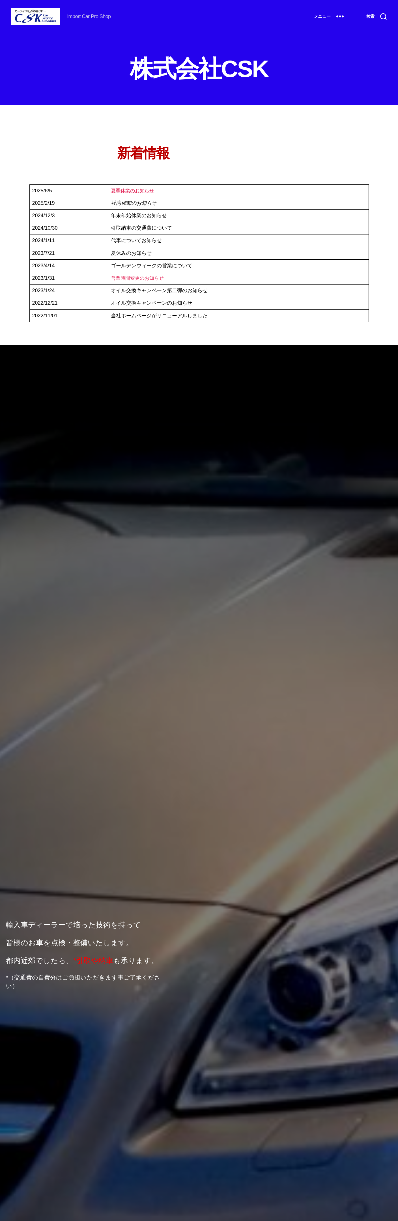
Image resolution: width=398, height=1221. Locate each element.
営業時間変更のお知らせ (139, 286)
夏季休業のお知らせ (134, 199)
